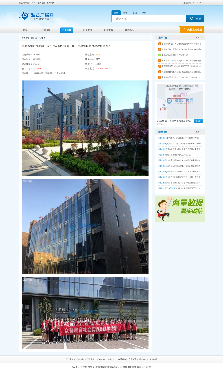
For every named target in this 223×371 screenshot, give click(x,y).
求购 (144, 12)
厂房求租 (87, 30)
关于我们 (111, 359)
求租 (135, 12)
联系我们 (122, 359)
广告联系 (132, 359)
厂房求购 (108, 30)
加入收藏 (50, 3)
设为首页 (41, 3)
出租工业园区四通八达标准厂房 (175, 55)
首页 (25, 30)
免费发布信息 (194, 29)
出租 (116, 12)
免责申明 (153, 359)
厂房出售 (66, 30)
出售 (125, 12)
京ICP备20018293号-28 (141, 367)
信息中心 (129, 30)
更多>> (198, 38)
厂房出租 (45, 30)
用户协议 (143, 359)
